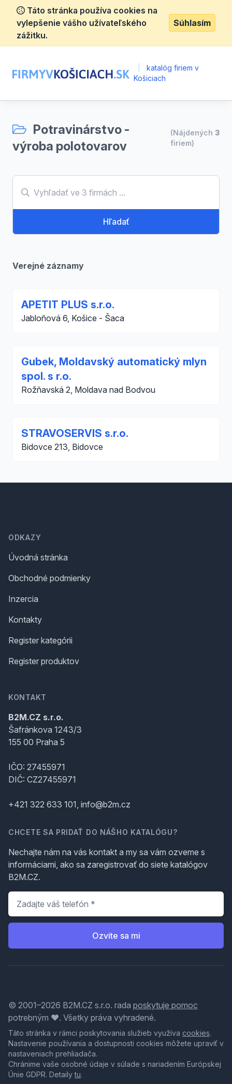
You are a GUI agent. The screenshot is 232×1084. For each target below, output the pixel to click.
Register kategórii (40, 640)
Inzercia (23, 599)
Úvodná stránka (38, 557)
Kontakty (25, 619)
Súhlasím (192, 23)
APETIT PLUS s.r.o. (67, 304)
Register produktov (43, 661)
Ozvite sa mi (116, 935)
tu (78, 1074)
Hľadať (116, 221)
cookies (196, 1032)
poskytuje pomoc (165, 1005)
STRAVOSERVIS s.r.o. (74, 433)
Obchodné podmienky (49, 578)
